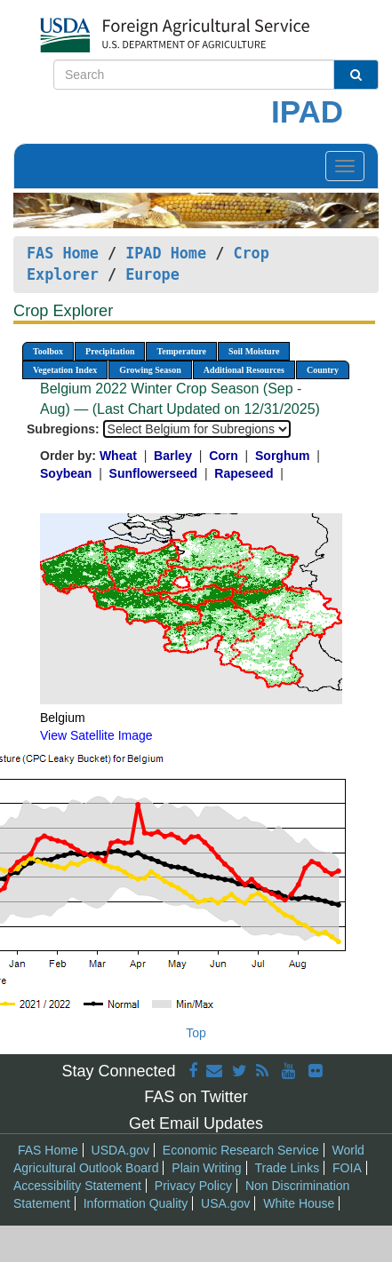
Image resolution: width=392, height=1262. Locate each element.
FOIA (347, 1168)
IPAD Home (165, 253)
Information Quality (136, 1203)
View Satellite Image (96, 735)
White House (298, 1203)
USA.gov (225, 1203)
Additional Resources (244, 370)
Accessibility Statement (77, 1186)
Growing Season (150, 370)
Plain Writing (206, 1168)
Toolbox (48, 351)
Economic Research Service (241, 1150)
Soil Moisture (253, 351)
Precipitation (109, 351)
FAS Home (63, 253)
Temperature (181, 351)
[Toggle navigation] (344, 166)
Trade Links (287, 1168)
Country (323, 370)
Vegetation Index (65, 370)
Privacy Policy (193, 1186)
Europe (152, 274)
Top (196, 1033)
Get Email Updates (196, 1123)
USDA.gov (120, 1150)
